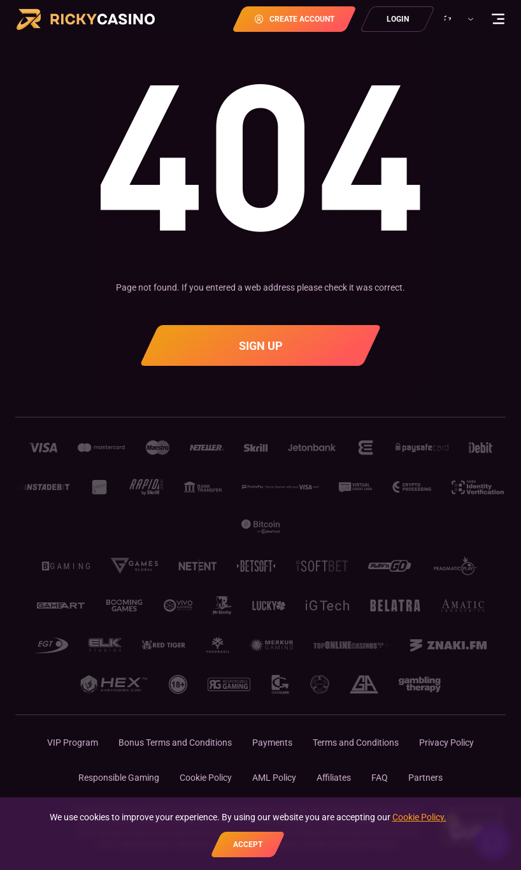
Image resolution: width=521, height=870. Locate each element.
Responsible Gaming (118, 777)
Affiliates (334, 777)
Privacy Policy (446, 742)
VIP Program (72, 742)
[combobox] (457, 19)
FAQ (379, 777)
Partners (425, 777)
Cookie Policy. (419, 817)
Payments (272, 742)
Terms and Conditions (356, 742)
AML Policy (274, 777)
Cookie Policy (206, 777)
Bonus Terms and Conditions (175, 742)
